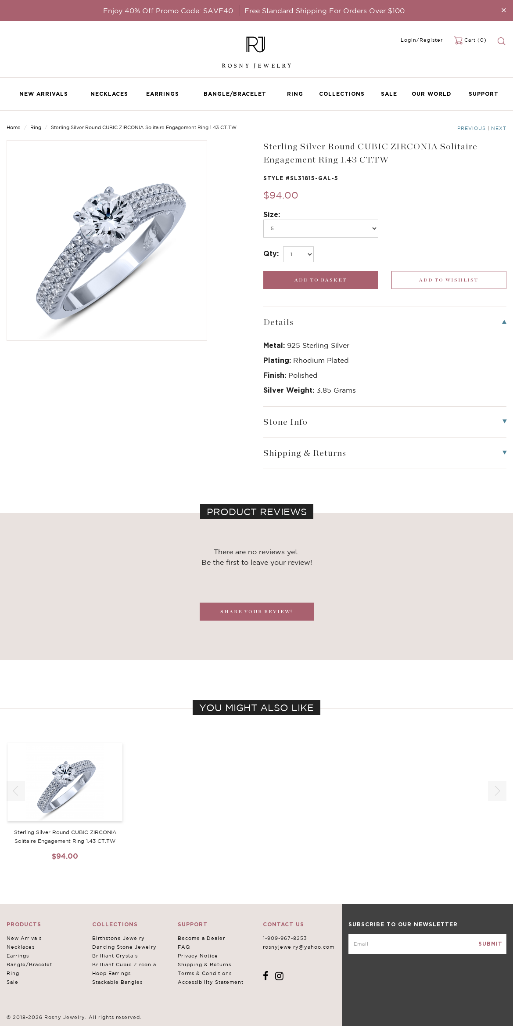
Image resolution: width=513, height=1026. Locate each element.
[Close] (503, 9)
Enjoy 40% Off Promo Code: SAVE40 (168, 10)
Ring (295, 94)
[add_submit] (320, 280)
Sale (389, 94)
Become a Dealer (201, 938)
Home (14, 127)
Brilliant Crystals (115, 955)
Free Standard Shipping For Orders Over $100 (324, 10)
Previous (471, 128)
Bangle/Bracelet (235, 94)
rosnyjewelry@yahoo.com (298, 947)
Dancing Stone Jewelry (124, 947)
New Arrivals (43, 94)
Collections (342, 94)
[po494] (320, 229)
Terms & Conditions (205, 973)
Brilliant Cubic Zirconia (124, 964)
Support (484, 94)
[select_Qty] (298, 254)
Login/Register (422, 40)
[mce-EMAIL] (427, 944)
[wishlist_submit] (448, 280)
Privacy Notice (198, 955)
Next (498, 128)
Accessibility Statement (211, 982)
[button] (497, 791)
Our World (431, 94)
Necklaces (109, 94)
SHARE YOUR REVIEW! (256, 611)
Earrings (162, 94)
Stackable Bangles (117, 982)
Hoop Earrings (111, 973)
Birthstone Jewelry (118, 938)
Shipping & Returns (204, 964)
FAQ (184, 947)
